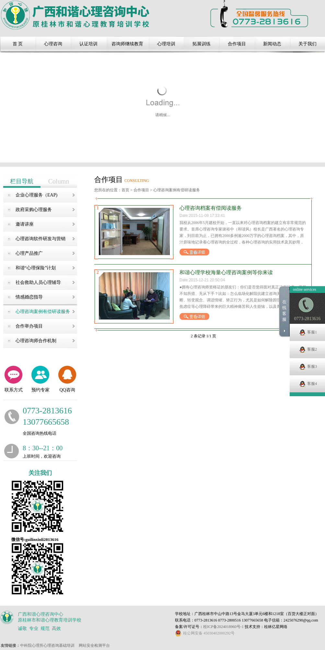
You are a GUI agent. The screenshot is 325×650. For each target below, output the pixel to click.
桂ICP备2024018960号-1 (224, 626)
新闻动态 (272, 43)
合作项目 (237, 43)
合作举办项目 (29, 326)
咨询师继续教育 (127, 43)
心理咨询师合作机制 (36, 340)
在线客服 (284, 310)
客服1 (312, 332)
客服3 (312, 366)
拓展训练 (201, 43)
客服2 (312, 349)
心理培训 (166, 43)
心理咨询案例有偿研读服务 (43, 311)
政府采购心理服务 (34, 209)
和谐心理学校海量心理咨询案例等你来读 (226, 272)
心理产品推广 (29, 253)
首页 (125, 190)
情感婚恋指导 (29, 297)
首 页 (18, 43)
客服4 (312, 383)
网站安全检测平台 (94, 645)
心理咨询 (53, 43)
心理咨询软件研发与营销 (40, 238)
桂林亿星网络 (275, 626)
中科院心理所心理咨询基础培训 (47, 645)
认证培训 (88, 43)
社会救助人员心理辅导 (38, 282)
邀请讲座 (25, 224)
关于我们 (307, 43)
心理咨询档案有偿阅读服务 (211, 208)
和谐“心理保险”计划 (36, 267)
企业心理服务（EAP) (36, 195)
